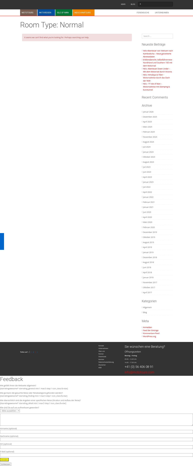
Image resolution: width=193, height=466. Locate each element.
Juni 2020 (147, 212)
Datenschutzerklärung (106, 362)
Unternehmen (162, 12)
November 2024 (150, 137)
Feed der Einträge (151, 330)
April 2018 (147, 272)
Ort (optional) (96, 445)
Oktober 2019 (149, 237)
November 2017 (150, 282)
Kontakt (101, 346)
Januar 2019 (148, 252)
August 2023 (148, 162)
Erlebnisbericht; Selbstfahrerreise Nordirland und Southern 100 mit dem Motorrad (157, 62)
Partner (101, 354)
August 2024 (148, 142)
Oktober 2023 (149, 157)
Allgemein (147, 307)
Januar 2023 (148, 182)
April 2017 (147, 292)
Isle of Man (63, 12)
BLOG (133, 4)
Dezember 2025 (150, 116)
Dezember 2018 (150, 257)
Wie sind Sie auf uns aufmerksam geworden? (19, 409)
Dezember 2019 (150, 232)
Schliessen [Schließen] (5, 464)
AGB (100, 368)
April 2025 (147, 121)
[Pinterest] (35, 352)
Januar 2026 (148, 111)
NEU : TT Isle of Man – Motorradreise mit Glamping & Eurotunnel (156, 86)
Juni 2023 (147, 172)
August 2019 (148, 242)
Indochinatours (82, 12)
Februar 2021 (149, 202)
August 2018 (148, 262)
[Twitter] (33, 352)
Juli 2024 (147, 147)
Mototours (27, 12)
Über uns (102, 351)
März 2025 (147, 127)
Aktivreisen (45, 12)
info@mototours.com (139, 372)
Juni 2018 (147, 267)
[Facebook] (31, 352)
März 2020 (147, 222)
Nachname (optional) (96, 438)
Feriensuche (143, 12)
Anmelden (147, 327)
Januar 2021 (148, 207)
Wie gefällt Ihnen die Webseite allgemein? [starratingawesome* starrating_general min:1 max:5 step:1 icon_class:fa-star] (34, 387)
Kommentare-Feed (151, 333)
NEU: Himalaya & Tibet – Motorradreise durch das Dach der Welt (156, 77)
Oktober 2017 (149, 287)
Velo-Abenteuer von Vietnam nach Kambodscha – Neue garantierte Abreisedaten (158, 53)
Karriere (101, 359)
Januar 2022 (148, 197)
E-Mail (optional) (96, 453)
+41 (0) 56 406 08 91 (139, 367)
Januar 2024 (148, 152)
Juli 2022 (147, 187)
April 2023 (147, 177)
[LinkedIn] (37, 352)
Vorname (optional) (96, 430)
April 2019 (147, 247)
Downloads (102, 357)
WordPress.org (149, 336)
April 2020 (147, 217)
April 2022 (147, 192)
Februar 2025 (149, 131)
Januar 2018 (148, 277)
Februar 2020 (149, 227)
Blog (145, 312)
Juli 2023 (147, 167)
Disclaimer (102, 365)
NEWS (123, 4)
